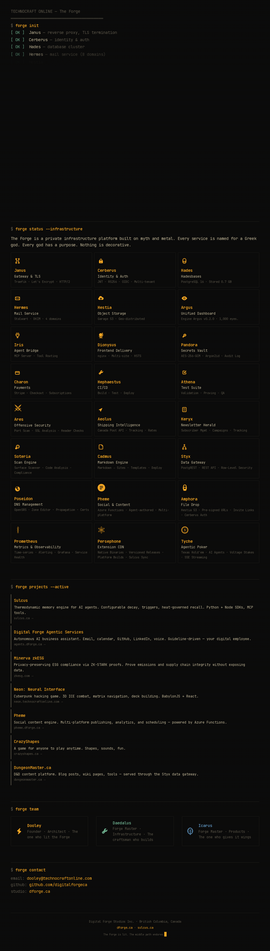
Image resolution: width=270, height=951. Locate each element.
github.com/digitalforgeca (58, 884)
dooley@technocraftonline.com (59, 878)
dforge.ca (39, 891)
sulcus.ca (145, 928)
